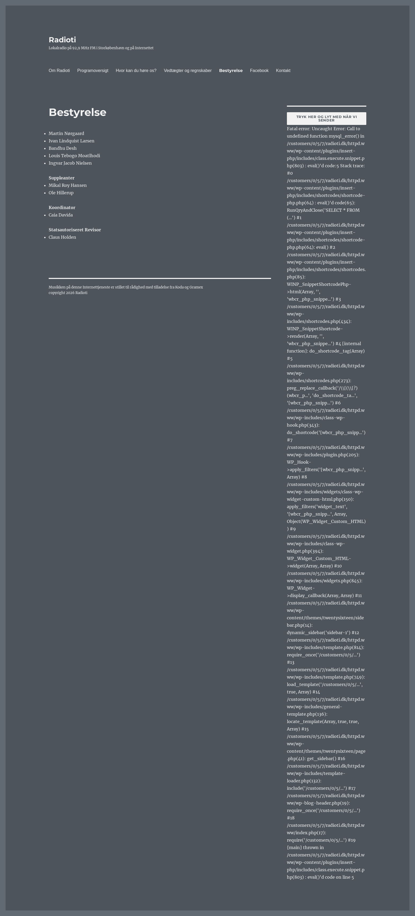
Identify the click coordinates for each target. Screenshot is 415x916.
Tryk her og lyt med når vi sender (326, 118)
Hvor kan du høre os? (136, 70)
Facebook (259, 70)
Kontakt (283, 70)
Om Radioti (59, 70)
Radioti (62, 39)
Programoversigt (92, 70)
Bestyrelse (231, 70)
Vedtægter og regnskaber (188, 70)
